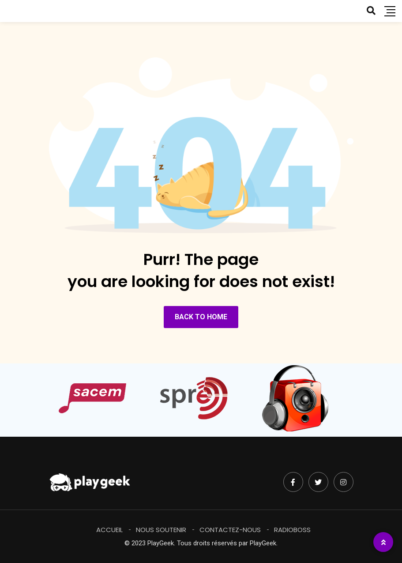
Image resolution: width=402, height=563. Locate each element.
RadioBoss (292, 529)
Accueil (109, 529)
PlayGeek (263, 543)
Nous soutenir (161, 529)
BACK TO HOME (201, 317)
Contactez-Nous (230, 529)
